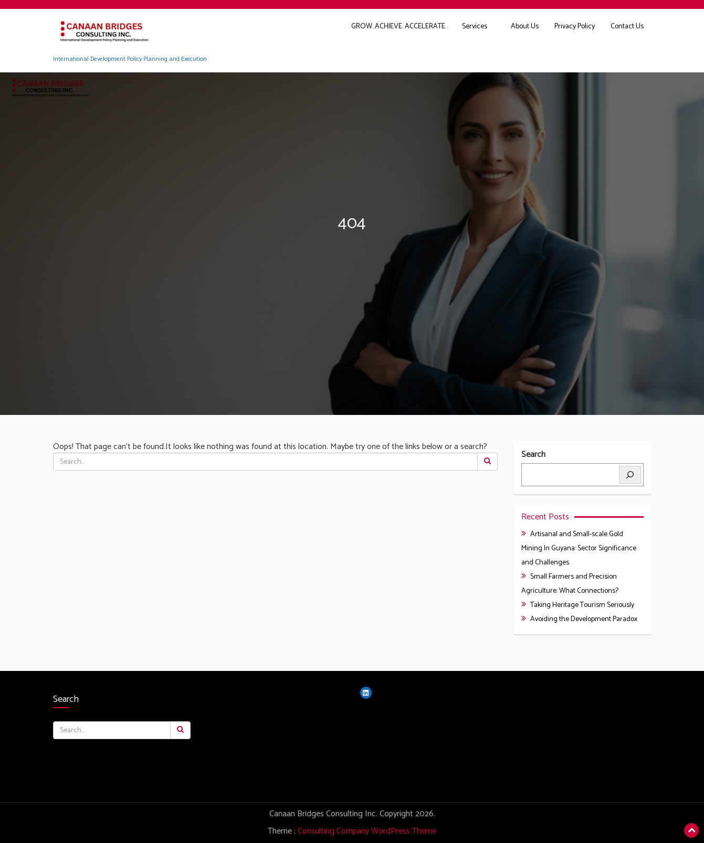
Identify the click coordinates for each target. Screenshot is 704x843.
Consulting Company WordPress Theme (367, 831)
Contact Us (627, 26)
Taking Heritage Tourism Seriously (582, 605)
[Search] (630, 475)
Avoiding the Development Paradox (583, 619)
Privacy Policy (574, 26)
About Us (525, 26)
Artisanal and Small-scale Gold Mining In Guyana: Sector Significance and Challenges (578, 548)
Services (474, 26)
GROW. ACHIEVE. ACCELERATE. (398, 26)
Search (533, 455)
